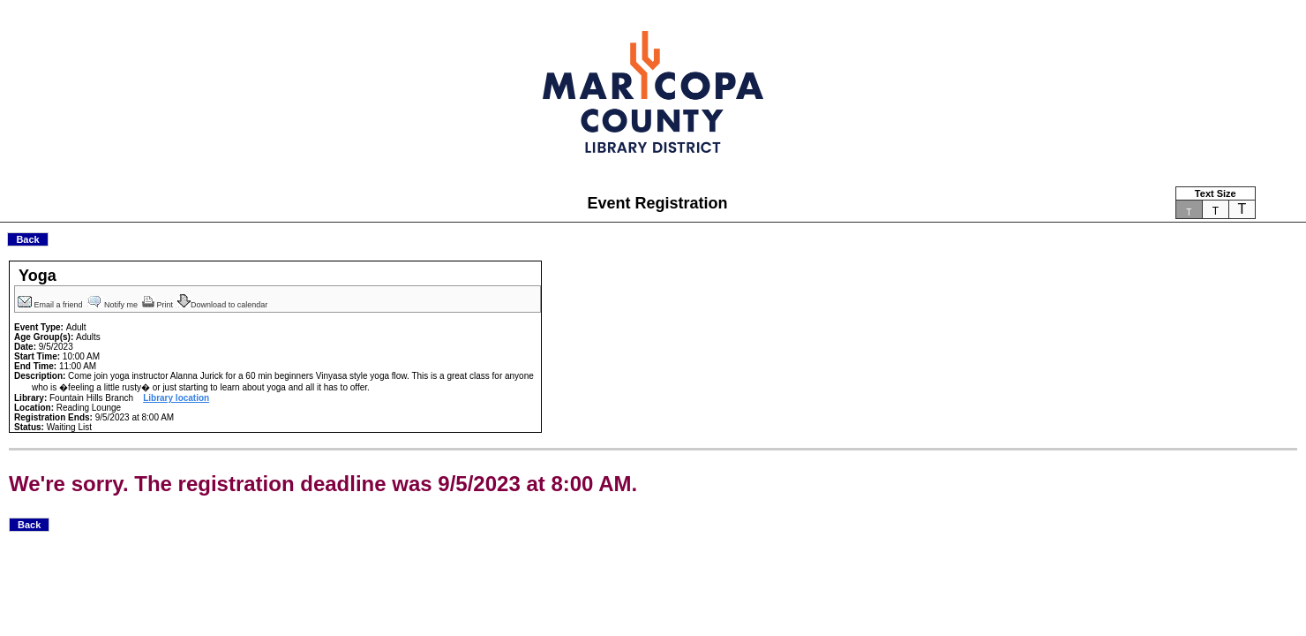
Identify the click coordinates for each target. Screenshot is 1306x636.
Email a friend (51, 304)
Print (159, 304)
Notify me (113, 304)
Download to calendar (223, 304)
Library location (176, 398)
